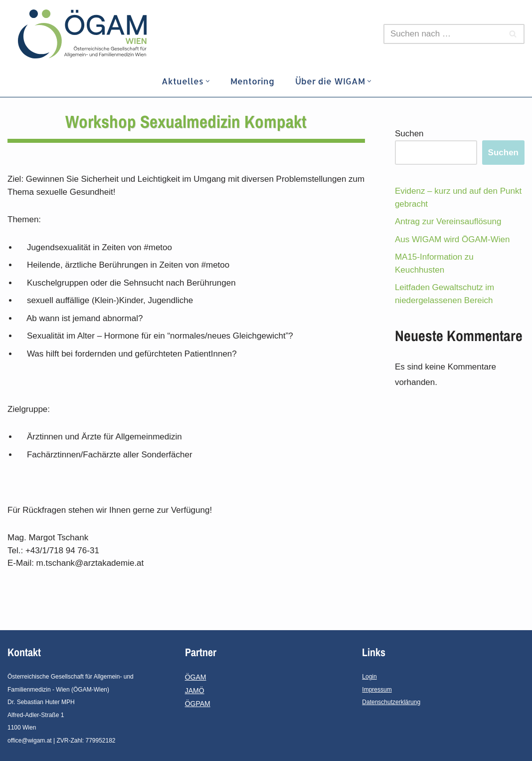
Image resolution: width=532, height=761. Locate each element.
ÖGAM (195, 677)
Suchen (409, 133)
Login (369, 676)
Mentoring (252, 80)
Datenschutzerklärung (391, 702)
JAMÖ (194, 691)
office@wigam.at (29, 740)
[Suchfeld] (442, 34)
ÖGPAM (197, 704)
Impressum (376, 689)
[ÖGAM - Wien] (84, 34)
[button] (207, 81)
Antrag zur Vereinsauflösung (448, 221)
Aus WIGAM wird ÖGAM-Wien (452, 239)
